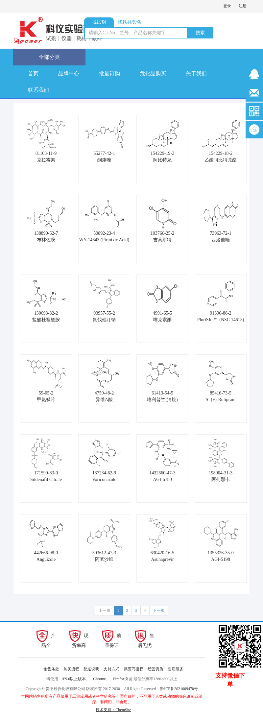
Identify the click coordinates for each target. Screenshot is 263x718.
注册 (243, 6)
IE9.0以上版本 (73, 679)
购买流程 (71, 669)
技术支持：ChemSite (113, 709)
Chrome (99, 679)
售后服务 (175, 669)
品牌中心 (68, 73)
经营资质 (155, 669)
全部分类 (49, 57)
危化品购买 (153, 73)
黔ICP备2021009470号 (179, 688)
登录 (227, 6)
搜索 (200, 32)
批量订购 (109, 73)
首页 (33, 73)
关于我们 (196, 73)
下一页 (159, 610)
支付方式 (111, 669)
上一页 (104, 610)
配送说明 (91, 669)
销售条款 (51, 669)
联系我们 (38, 90)
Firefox (119, 679)
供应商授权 (133, 669)
